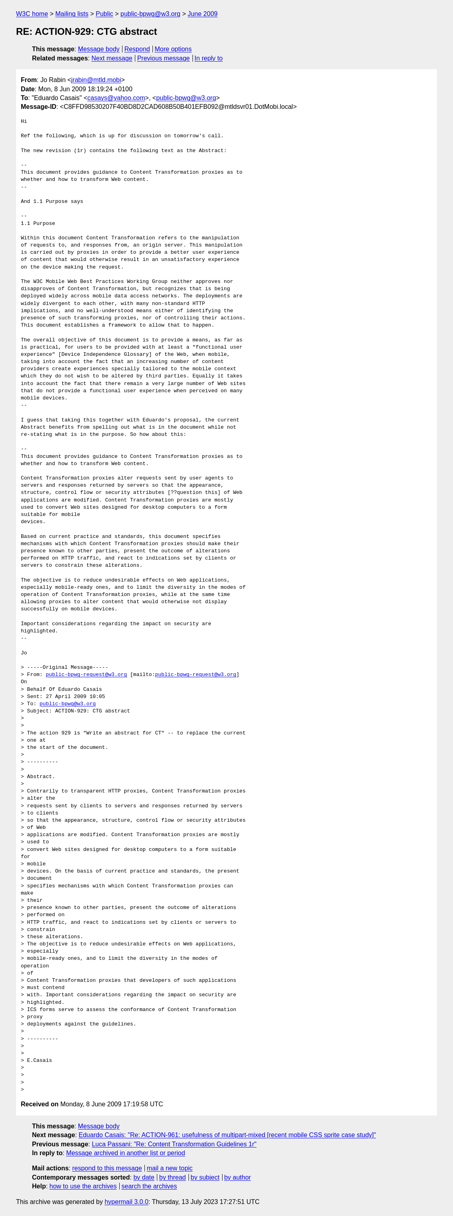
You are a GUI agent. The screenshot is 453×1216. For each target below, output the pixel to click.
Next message (112, 58)
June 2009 (203, 13)
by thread (172, 1177)
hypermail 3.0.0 (126, 1201)
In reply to (208, 58)
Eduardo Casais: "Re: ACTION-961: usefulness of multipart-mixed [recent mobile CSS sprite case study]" (227, 1135)
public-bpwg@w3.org (150, 13)
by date (143, 1177)
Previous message (163, 58)
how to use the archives (83, 1186)
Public (104, 13)
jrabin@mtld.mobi (96, 79)
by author (237, 1177)
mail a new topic (170, 1168)
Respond (137, 49)
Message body (99, 49)
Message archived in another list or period (125, 1153)
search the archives (149, 1186)
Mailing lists (71, 13)
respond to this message (107, 1168)
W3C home (32, 13)
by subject (204, 1177)
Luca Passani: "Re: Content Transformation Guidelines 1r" (174, 1144)
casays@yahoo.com (116, 97)
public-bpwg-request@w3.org (86, 674)
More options (173, 49)
